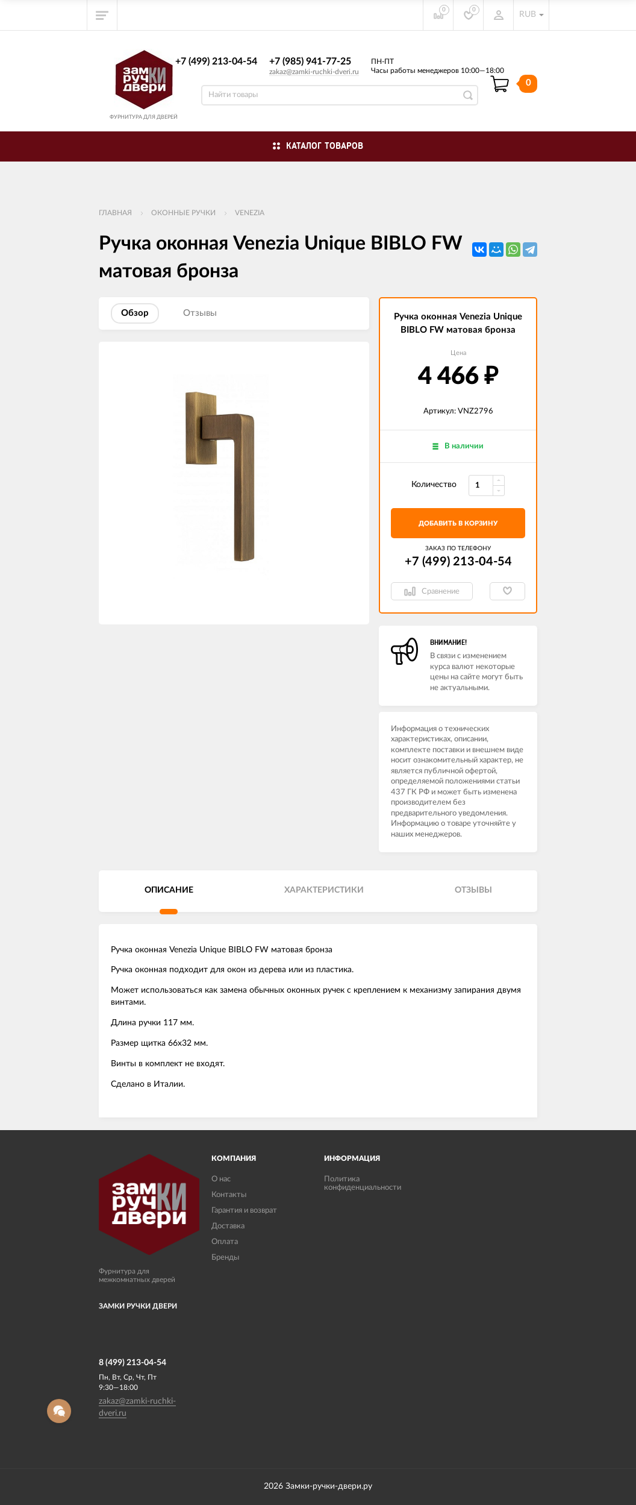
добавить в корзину (458, 523)
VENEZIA (249, 212)
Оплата (224, 1242)
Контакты (228, 1195)
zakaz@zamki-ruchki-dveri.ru (314, 71)
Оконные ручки (183, 212)
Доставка (228, 1226)
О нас (221, 1179)
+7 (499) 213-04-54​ (216, 61)
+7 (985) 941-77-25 (310, 61)
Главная (115, 212)
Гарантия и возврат (244, 1210)
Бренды (225, 1257)
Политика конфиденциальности (362, 1183)
